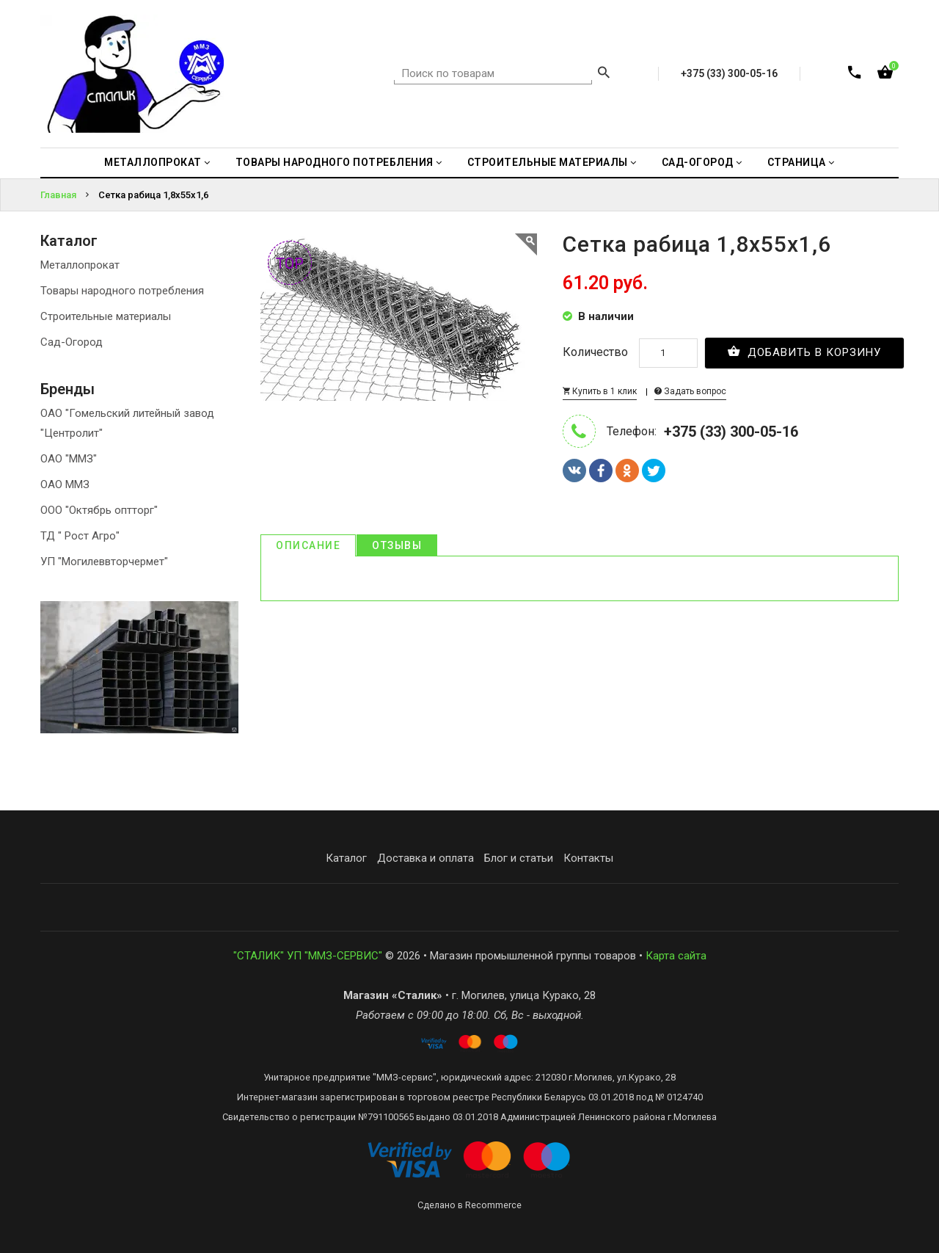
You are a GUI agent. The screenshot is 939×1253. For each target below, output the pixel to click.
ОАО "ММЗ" (68, 458)
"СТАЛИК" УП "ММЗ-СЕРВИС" (307, 955)
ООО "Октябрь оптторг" (99, 510)
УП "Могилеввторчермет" (104, 561)
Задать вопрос (690, 391)
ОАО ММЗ (64, 484)
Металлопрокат (80, 265)
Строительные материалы (105, 316)
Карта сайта (676, 955)
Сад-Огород (71, 342)
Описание (308, 545)
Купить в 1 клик (600, 391)
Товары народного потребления (122, 290)
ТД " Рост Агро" (80, 535)
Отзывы (397, 545)
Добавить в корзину (804, 351)
